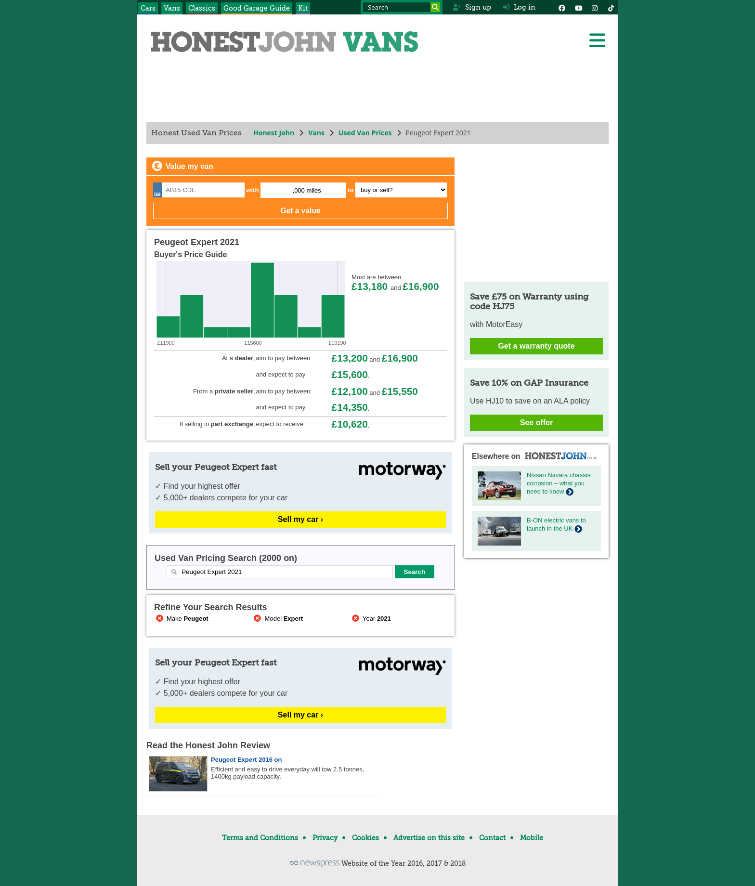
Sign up (471, 7)
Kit (303, 8)
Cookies (365, 838)
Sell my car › (300, 519)
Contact (492, 838)
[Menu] (597, 40)
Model (277, 618)
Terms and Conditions (260, 838)
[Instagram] (594, 7)
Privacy (325, 838)
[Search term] (402, 7)
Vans (172, 8)
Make (181, 618)
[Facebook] (562, 7)
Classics (201, 8)
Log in (519, 7)
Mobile (531, 838)
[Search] (435, 7)
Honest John (273, 132)
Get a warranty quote (536, 346)
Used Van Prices (365, 132)
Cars (148, 8)
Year (370, 618)
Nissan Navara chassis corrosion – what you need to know (558, 483)
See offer (536, 422)
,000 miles (307, 190)
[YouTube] (578, 7)
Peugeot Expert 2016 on (246, 759)
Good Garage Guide (256, 8)
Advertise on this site (429, 838)
